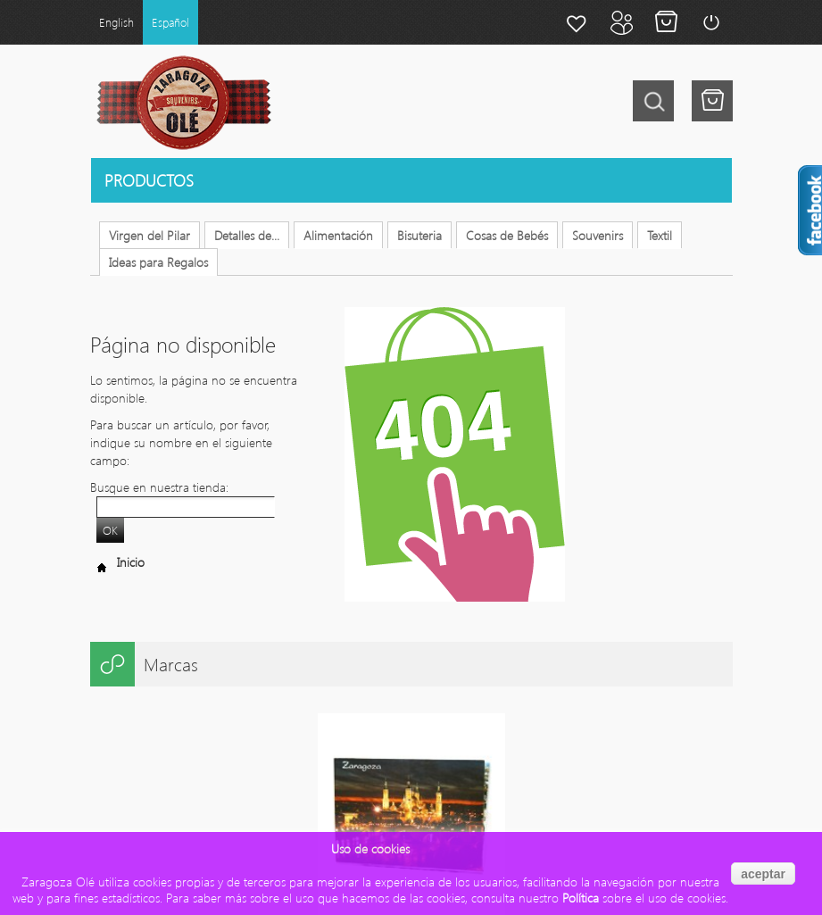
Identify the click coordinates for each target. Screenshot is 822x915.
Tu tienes (712, 100)
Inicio (117, 561)
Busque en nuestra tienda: (159, 486)
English (116, 21)
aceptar (763, 874)
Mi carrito (665, 22)
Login (710, 22)
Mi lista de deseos (576, 22)
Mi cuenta (621, 22)
